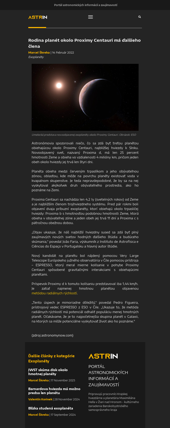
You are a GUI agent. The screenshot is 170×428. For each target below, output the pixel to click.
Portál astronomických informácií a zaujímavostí (85, 4)
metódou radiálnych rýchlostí (54, 293)
